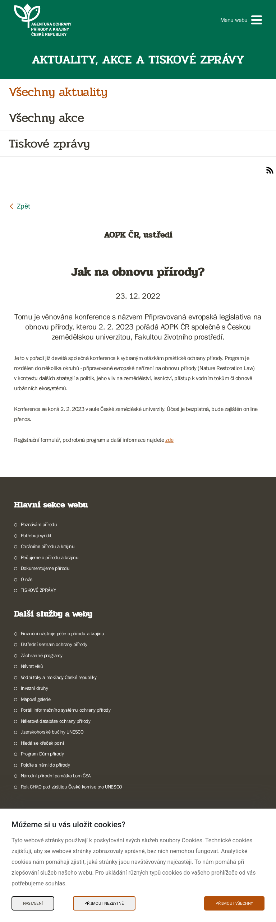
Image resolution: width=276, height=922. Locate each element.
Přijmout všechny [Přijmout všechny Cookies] (234, 903)
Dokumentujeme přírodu (45, 568)
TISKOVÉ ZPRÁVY (38, 590)
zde (169, 439)
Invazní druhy (34, 688)
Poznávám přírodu (39, 524)
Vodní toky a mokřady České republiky (59, 677)
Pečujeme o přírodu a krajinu (50, 557)
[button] (241, 19)
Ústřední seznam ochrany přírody (54, 644)
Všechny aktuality (58, 92)
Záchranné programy (42, 655)
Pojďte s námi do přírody (45, 765)
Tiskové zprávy (49, 143)
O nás (27, 579)
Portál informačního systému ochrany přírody (66, 710)
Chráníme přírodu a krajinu (48, 546)
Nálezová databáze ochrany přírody (56, 721)
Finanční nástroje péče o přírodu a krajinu (62, 633)
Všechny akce (46, 118)
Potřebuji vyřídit (36, 535)
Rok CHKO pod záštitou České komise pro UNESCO (71, 787)
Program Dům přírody (42, 754)
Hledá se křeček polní (42, 743)
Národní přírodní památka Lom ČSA (56, 775)
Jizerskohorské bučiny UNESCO (52, 732)
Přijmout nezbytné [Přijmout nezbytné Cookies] (104, 903)
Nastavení (33, 903)
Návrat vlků (32, 666)
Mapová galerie (35, 699)
